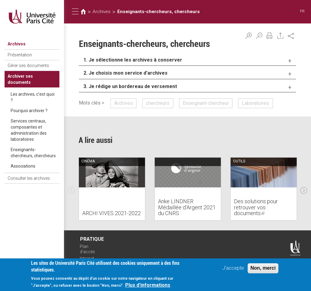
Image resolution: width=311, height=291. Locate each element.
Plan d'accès (87, 249)
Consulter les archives (29, 178)
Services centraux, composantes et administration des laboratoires (29, 130)
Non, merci (263, 269)
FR (302, 11)
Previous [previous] (71, 189)
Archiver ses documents (20, 79)
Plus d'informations (147, 286)
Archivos (17, 43)
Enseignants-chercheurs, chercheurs (33, 152)
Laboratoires (255, 103)
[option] (112, 189)
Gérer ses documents (28, 65)
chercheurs (157, 103)
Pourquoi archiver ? (29, 110)
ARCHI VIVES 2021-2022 (111, 213)
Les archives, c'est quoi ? (33, 97)
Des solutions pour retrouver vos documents (256, 207)
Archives (102, 11)
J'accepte (233, 269)
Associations (23, 166)
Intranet (87, 258)
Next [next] (303, 189)
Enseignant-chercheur (206, 103)
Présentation (20, 54)
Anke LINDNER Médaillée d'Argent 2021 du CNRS (187, 207)
